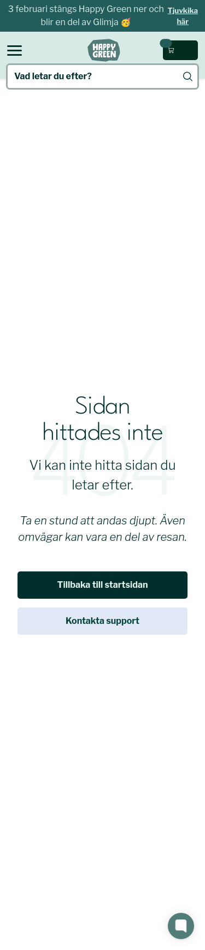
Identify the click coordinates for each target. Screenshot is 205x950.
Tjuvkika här (183, 16)
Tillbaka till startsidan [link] (102, 585)
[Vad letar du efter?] (102, 76)
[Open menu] (14, 50)
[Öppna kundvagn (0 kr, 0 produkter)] (180, 50)
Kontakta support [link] (102, 621)
